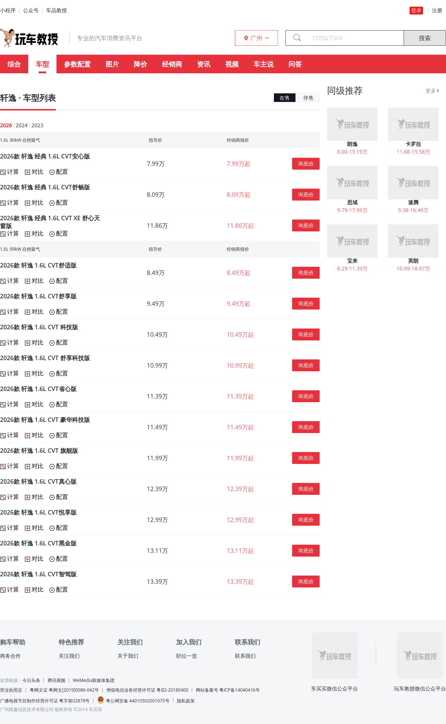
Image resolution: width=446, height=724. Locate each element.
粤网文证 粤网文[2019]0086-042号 (64, 690)
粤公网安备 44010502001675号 (133, 700)
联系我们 (245, 656)
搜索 (425, 38)
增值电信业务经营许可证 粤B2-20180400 (147, 690)
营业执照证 (11, 690)
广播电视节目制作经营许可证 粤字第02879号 (45, 701)
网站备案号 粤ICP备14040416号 (228, 690)
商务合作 (10, 656)
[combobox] (355, 38)
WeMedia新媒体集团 (93, 680)
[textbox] (355, 38)
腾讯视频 (56, 680)
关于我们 (127, 656)
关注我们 (69, 656)
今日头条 (31, 680)
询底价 (306, 163)
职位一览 (186, 656)
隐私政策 (186, 701)
